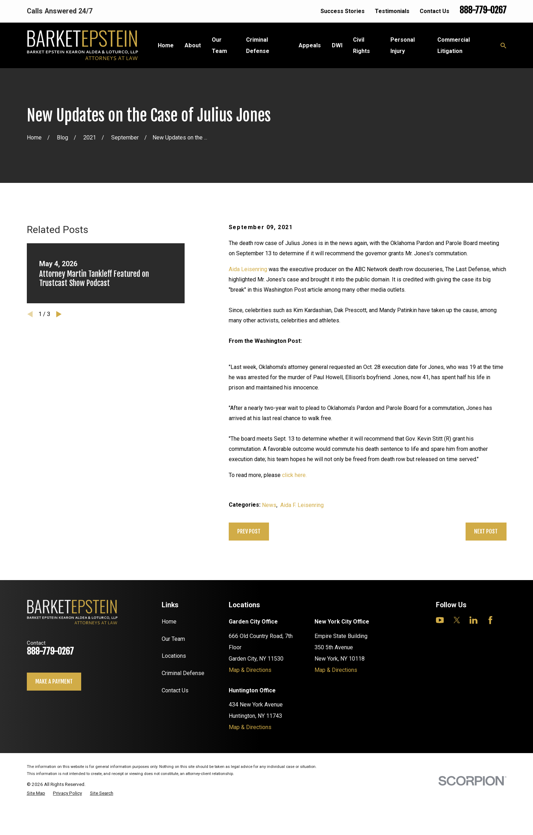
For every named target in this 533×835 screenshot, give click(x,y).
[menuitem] (36, 793)
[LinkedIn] (473, 620)
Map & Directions (250, 670)
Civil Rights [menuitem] (361, 45)
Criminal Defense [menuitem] (257, 45)
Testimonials (392, 11)
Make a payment (54, 681)
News (269, 505)
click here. (294, 475)
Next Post (486, 531)
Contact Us (434, 11)
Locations (174, 655)
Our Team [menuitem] (219, 45)
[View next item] (59, 314)
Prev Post (248, 531)
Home (169, 621)
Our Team (173, 639)
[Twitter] (457, 620)
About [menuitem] (193, 45)
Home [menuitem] (166, 45)
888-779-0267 (483, 10)
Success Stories (343, 11)
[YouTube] (440, 620)
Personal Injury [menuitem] (402, 45)
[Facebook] (490, 620)
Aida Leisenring (248, 269)
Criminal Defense (183, 673)
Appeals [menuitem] (310, 45)
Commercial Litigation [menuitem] (453, 45)
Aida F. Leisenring (302, 505)
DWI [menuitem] (337, 45)
